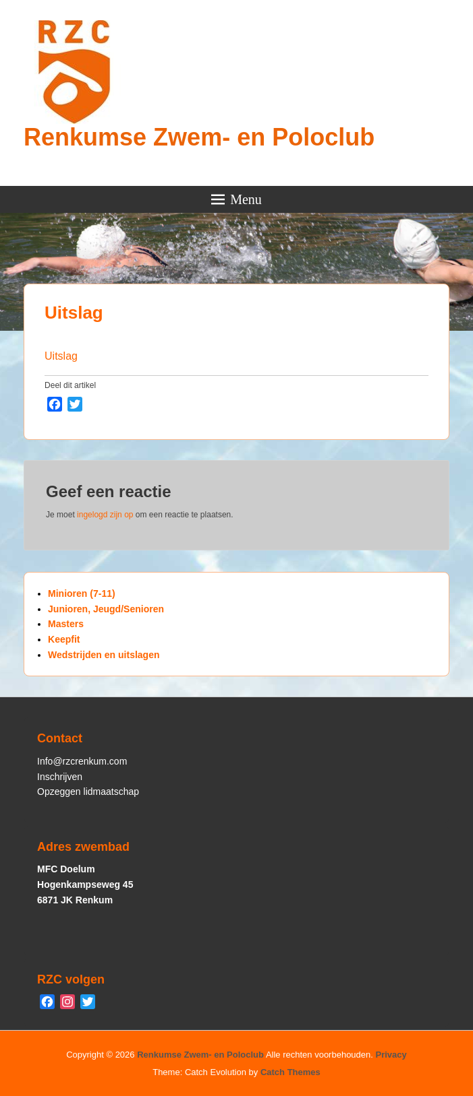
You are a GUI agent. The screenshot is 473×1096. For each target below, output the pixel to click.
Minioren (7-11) (81, 593)
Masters (66, 623)
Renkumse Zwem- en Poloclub (199, 137)
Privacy (391, 1055)
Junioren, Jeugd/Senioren (106, 609)
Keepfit (64, 639)
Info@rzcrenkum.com (82, 761)
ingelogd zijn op (105, 514)
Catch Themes (290, 1072)
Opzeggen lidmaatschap (88, 791)
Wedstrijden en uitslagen (103, 654)
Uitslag (74, 312)
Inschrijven (59, 776)
